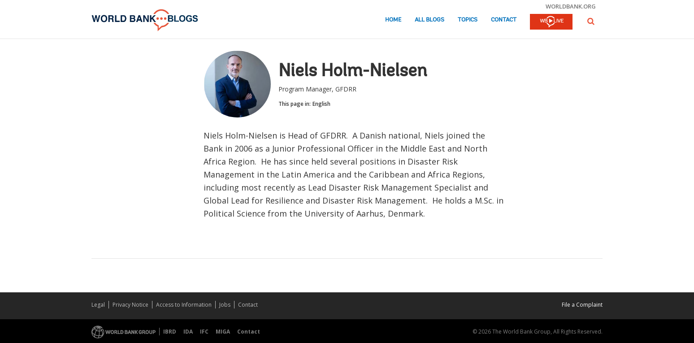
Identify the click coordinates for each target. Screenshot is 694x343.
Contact (503, 20)
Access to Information (184, 304)
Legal (98, 304)
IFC (204, 331)
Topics (467, 20)
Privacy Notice (130, 304)
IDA (188, 331)
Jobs (224, 304)
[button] (590, 21)
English (321, 104)
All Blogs (429, 20)
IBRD (169, 331)
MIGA (223, 331)
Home (393, 20)
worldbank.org (571, 6)
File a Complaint (582, 304)
